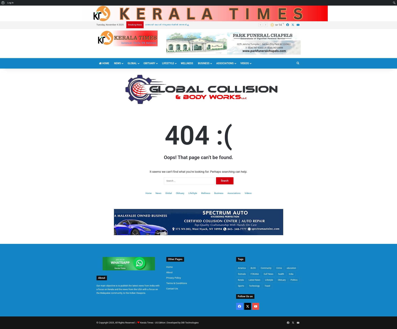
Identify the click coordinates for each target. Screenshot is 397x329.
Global (132, 63)
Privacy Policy (173, 277)
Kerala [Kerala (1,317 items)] (241, 280)
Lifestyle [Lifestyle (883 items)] (269, 280)
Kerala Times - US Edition (152, 322)
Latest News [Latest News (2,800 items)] (254, 280)
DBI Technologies (190, 322)
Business (204, 63)
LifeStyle (168, 63)
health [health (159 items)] (281, 274)
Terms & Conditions (176, 283)
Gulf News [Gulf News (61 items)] (268, 274)
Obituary (149, 63)
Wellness (187, 63)
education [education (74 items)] (291, 268)
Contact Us (172, 288)
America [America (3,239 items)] (242, 268)
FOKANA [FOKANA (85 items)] (255, 274)
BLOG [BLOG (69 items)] (253, 268)
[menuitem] (3, 3)
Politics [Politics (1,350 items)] (294, 280)
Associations (224, 63)
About (169, 272)
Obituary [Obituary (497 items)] (282, 280)
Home (104, 63)
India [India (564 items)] (291, 274)
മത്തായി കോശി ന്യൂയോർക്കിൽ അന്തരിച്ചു (167, 25)
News (117, 63)
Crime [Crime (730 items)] (279, 268)
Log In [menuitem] (10, 2)
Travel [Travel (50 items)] (267, 286)
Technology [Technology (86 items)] (254, 286)
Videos (244, 63)
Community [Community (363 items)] (266, 268)
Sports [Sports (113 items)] (241, 286)
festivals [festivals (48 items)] (242, 274)
